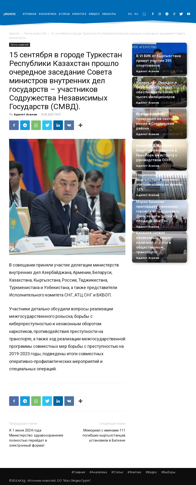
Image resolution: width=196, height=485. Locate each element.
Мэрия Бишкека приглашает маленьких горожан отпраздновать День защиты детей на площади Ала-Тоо (157, 211)
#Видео (151, 472)
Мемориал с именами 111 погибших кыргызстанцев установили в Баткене (104, 435)
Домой (14, 33)
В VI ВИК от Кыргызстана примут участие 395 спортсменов (158, 61)
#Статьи (117, 472)
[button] (144, 14)
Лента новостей (35, 33)
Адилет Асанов (25, 114)
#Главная (78, 472)
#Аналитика (98, 472)
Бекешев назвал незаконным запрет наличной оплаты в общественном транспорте (154, 242)
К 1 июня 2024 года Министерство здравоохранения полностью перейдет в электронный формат (36, 438)
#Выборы (168, 472)
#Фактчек (134, 472)
